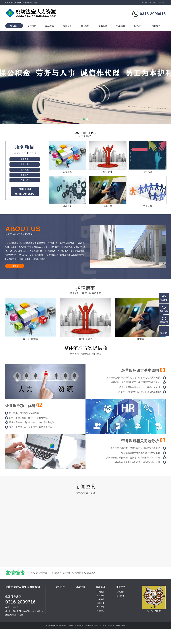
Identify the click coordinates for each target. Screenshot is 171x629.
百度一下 (111, 626)
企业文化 (102, 26)
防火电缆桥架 (77, 573)
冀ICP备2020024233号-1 (89, 626)
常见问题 (120, 596)
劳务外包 (100, 611)
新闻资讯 (85, 26)
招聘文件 (138, 26)
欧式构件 (66, 573)
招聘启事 (156, 26)
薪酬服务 (25, 175)
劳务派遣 (25, 159)
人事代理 (25, 180)
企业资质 (49, 26)
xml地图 (152, 3)
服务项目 (67, 26)
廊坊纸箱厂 (44, 573)
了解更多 (14, 266)
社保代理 (25, 170)
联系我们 (162, 3)
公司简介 (32, 26)
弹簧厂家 (34, 573)
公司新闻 (120, 592)
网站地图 (144, 3)
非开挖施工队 (55, 573)
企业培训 (25, 164)
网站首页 (14, 26)
